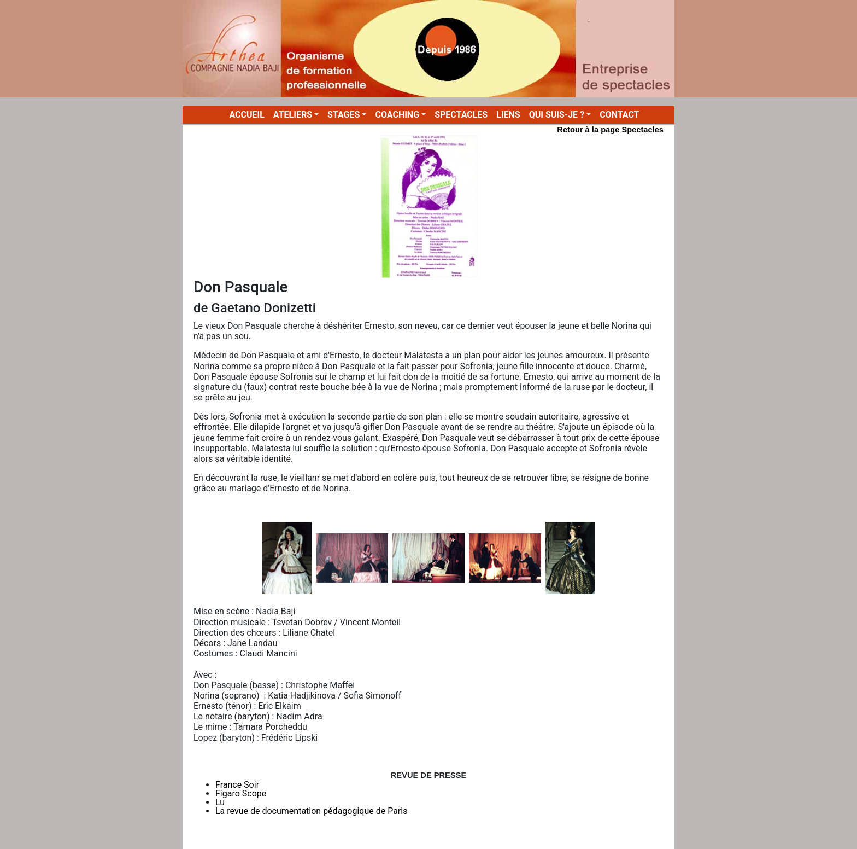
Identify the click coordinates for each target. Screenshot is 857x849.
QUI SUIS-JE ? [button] (556, 114)
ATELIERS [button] (292, 114)
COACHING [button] (397, 114)
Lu (220, 802)
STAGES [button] (343, 114)
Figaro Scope (240, 793)
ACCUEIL (248, 114)
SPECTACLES (461, 114)
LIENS (508, 114)
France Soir (237, 785)
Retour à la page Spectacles (610, 129)
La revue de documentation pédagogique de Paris (311, 811)
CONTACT (619, 114)
